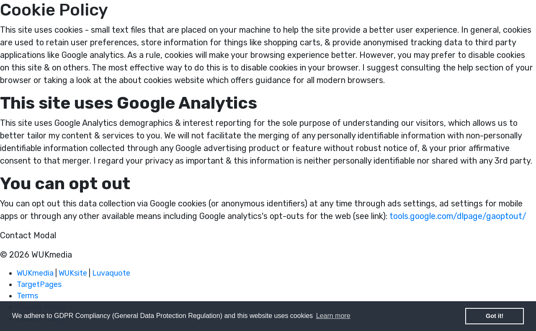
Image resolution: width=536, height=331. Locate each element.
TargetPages (39, 284)
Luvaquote (111, 273)
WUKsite (73, 273)
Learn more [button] (333, 315)
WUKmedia (35, 273)
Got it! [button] (494, 316)
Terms (27, 295)
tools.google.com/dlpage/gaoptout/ (457, 216)
